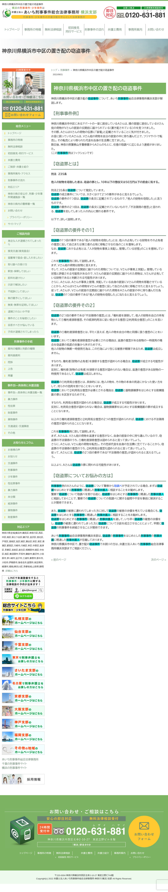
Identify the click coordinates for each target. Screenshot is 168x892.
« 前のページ (58, 559)
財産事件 (13, 412)
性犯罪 (11, 406)
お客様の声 (14, 449)
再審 (10, 375)
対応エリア (13, 187)
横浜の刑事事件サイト (14, 767)
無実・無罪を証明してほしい (23, 304)
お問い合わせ (155, 29)
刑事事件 (65, 70)
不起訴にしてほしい (18, 291)
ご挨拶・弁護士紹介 (18, 166)
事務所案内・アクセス (19, 173)
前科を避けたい (16, 278)
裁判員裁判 (14, 355)
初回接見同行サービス (74, 29)
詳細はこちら (12, 571)
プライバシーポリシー (21, 217)
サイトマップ (14, 224)
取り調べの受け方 (17, 264)
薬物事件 (13, 419)
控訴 (10, 362)
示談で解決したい (17, 284)
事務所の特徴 (32, 29)
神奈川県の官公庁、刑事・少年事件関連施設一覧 (25, 195)
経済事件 (13, 503)
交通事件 (13, 463)
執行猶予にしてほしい (20, 298)
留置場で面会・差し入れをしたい (25, 257)
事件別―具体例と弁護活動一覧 (25, 392)
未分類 (11, 496)
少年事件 (13, 476)
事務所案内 (135, 29)
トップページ (12, 29)
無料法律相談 (53, 29)
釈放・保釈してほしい (19, 271)
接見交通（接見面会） (19, 251)
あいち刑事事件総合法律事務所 (20, 759)
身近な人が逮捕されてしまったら (24, 242)
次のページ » (158, 559)
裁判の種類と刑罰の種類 (21, 348)
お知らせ (12, 456)
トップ (54, 70)
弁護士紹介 (103, 853)
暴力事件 (13, 399)
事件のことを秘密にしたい (22, 318)
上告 (10, 368)
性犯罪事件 (14, 483)
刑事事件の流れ (94, 29)
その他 (11, 432)
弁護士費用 (115, 29)
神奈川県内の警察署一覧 (21, 204)
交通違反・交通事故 (18, 426)
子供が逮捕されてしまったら (23, 331)
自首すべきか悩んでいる (21, 325)
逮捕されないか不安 (19, 311)
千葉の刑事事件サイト (14, 763)
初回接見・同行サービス (20, 153)
